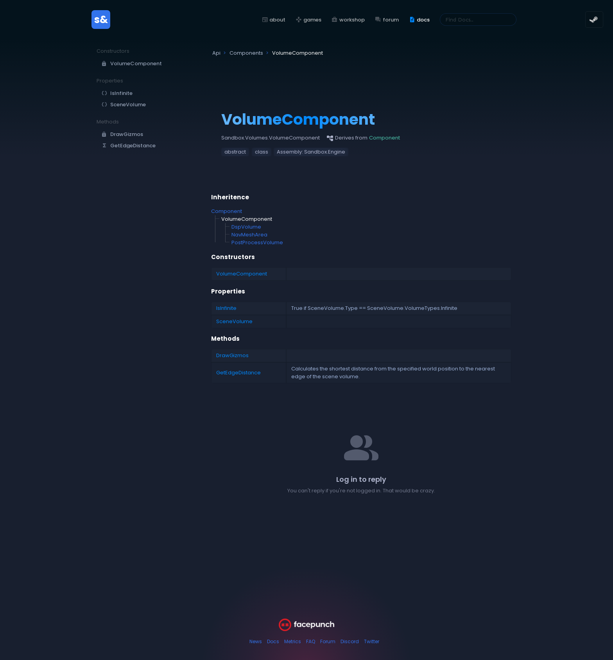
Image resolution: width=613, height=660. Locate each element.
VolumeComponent (241, 273)
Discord (350, 641)
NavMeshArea (249, 234)
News (255, 641)
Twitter (371, 641)
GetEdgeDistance (238, 372)
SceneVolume (234, 321)
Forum (327, 641)
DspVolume (246, 227)
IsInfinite (226, 308)
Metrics (292, 641)
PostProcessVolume (257, 242)
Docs (273, 641)
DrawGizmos (232, 355)
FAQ (310, 641)
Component (226, 211)
